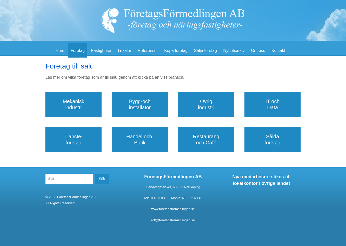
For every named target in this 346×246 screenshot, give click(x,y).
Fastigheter (101, 50)
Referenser (148, 50)
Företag (78, 50)
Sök (102, 179)
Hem (60, 50)
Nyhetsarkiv (234, 50)
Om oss (258, 50)
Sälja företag (205, 50)
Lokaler (124, 50)
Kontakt (278, 50)
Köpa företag (176, 50)
